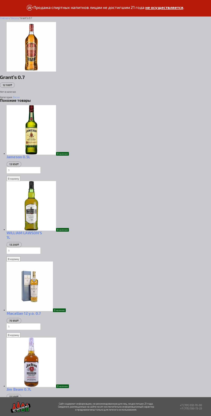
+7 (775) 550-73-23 (191, 408)
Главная (4, 18)
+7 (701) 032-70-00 (191, 405)
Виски (14, 18)
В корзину (13, 178)
